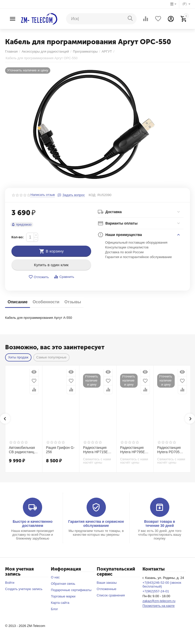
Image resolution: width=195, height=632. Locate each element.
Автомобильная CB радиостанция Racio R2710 (23, 450)
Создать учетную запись (23, 589)
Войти (9, 582)
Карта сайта (60, 603)
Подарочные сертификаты (71, 590)
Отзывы (72, 302)
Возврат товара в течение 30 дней (159, 523)
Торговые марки (63, 596)
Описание (17, 302)
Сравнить (64, 276)
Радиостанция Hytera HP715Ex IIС (96, 450)
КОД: (92, 195)
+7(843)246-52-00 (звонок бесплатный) (161, 584)
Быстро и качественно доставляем (33, 523)
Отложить (38, 277)
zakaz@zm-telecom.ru (158, 601)
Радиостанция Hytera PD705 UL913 (169, 450)
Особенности (45, 302)
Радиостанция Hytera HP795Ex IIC (133, 450)
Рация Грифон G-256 (60, 450)
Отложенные (107, 589)
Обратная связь (63, 584)
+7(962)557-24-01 (155, 591)
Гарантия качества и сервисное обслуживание (96, 523)
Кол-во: (17, 237)
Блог (54, 609)
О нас (55, 577)
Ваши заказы (107, 582)
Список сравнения (111, 595)
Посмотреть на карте (158, 606)
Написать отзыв (42, 195)
